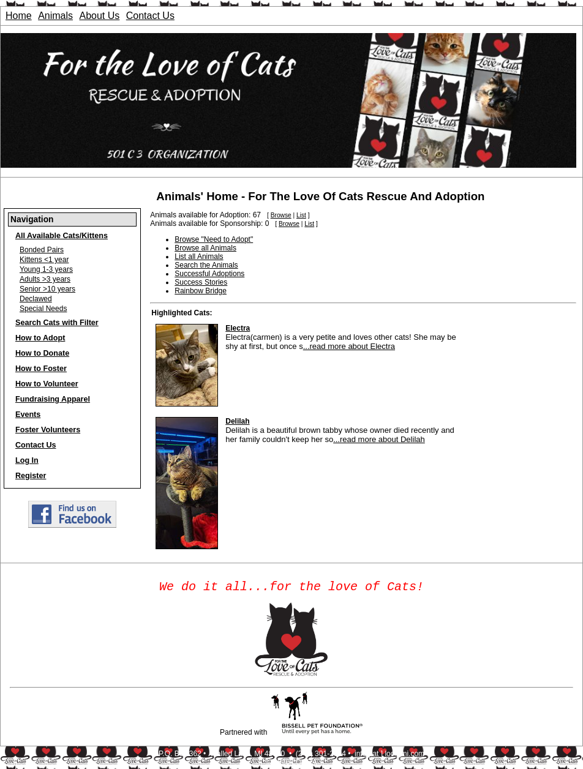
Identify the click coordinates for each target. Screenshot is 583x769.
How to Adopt (40, 338)
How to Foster (41, 368)
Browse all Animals (205, 248)
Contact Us (150, 15)
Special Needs (43, 308)
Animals (55, 15)
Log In (27, 460)
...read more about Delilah (379, 439)
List (301, 215)
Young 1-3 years (46, 269)
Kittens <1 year (44, 259)
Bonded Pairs (42, 250)
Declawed (36, 298)
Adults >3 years (45, 279)
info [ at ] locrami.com (389, 756)
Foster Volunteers (47, 430)
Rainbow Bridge (201, 291)
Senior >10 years (47, 289)
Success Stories (201, 282)
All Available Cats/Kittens (61, 235)
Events (27, 414)
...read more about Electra (349, 346)
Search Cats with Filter (57, 322)
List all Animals (199, 256)
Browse (281, 215)
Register (30, 475)
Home (19, 15)
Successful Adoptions (209, 273)
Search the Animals (206, 265)
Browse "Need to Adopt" (214, 239)
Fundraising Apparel (52, 399)
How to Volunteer (46, 384)
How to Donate (42, 353)
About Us (100, 15)
